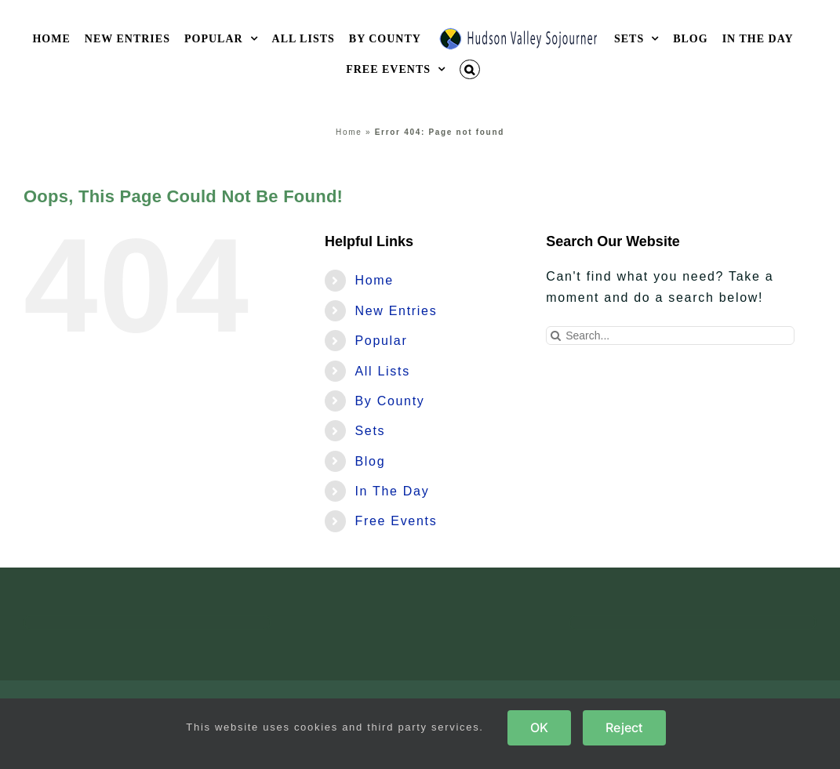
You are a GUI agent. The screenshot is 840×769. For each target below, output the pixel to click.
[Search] (555, 335)
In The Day (392, 491)
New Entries (396, 310)
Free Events (396, 521)
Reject (623, 727)
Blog (370, 461)
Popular (381, 340)
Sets (370, 430)
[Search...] (670, 335)
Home (349, 132)
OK (539, 727)
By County (389, 401)
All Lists (382, 371)
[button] (470, 69)
